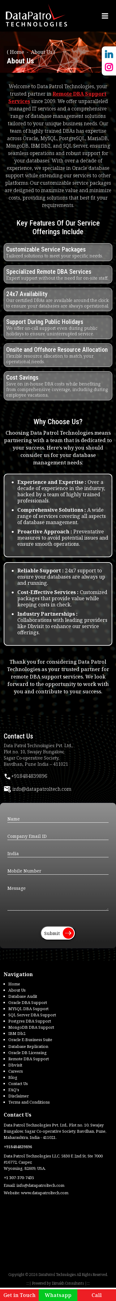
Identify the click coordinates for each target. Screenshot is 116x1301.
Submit (59, 933)
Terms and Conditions (29, 1102)
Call (97, 1295)
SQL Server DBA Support (32, 1015)
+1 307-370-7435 (19, 1177)
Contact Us (18, 1083)
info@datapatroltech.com (37, 789)
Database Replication (28, 1046)
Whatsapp (58, 1295)
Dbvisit (15, 1065)
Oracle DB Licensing (27, 1052)
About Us (17, 990)
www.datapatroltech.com (44, 1192)
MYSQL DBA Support (28, 1008)
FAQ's (13, 1089)
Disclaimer (18, 1096)
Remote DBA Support (28, 1059)
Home (17, 52)
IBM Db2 (16, 1033)
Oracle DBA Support (27, 1002)
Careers (15, 1071)
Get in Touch (19, 1295)
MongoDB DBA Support (31, 1027)
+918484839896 (25, 776)
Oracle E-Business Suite (30, 1039)
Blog (12, 1077)
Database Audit (22, 996)
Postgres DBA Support (29, 1021)
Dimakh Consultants (68, 1283)
